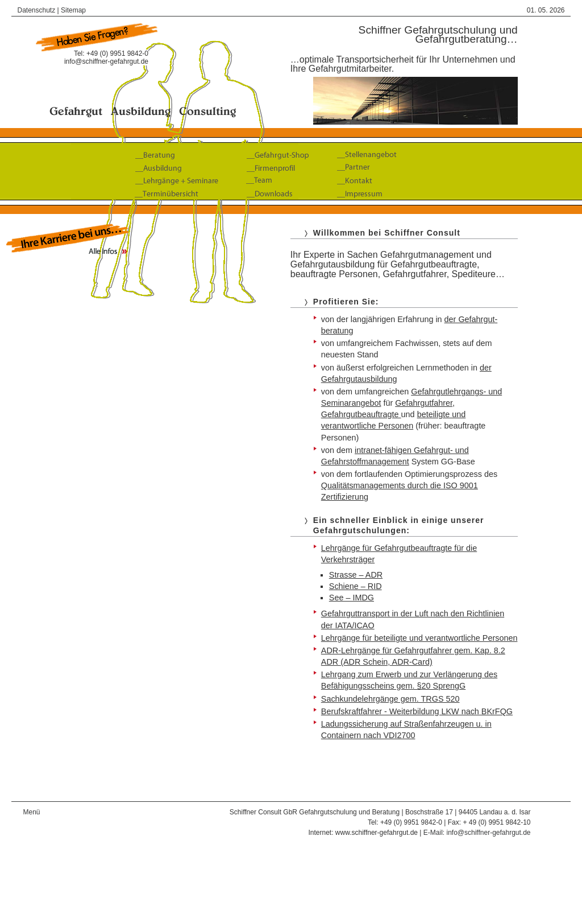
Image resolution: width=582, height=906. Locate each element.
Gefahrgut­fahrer (423, 402)
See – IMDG (351, 597)
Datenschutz (36, 10)
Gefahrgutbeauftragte (361, 414)
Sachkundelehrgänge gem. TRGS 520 (390, 698)
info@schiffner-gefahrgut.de (106, 61)
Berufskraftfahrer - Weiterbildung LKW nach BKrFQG (417, 711)
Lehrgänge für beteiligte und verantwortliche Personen (419, 638)
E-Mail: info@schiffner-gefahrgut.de (477, 833)
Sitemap (73, 10)
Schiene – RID (355, 586)
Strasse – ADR (356, 574)
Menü (31, 812)
